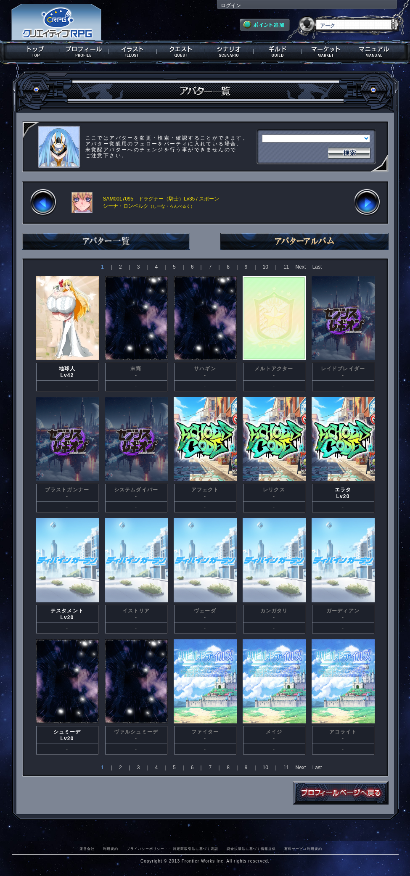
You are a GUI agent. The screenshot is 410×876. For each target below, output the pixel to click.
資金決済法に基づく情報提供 (251, 849)
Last (317, 267)
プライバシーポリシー (145, 849)
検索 (349, 152)
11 (286, 267)
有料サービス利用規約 (303, 849)
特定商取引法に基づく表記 (195, 849)
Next (301, 267)
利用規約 (110, 849)
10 (265, 267)
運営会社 (87, 849)
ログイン (231, 5)
